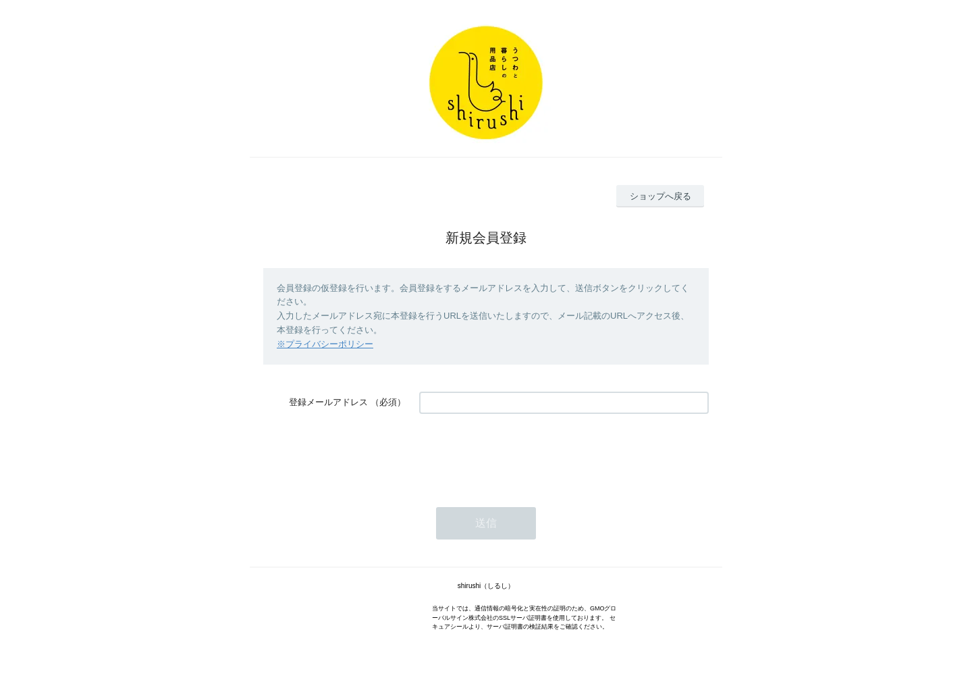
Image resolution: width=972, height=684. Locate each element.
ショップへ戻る (660, 196)
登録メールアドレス (328, 402)
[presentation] (521, 453)
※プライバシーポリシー (325, 344)
